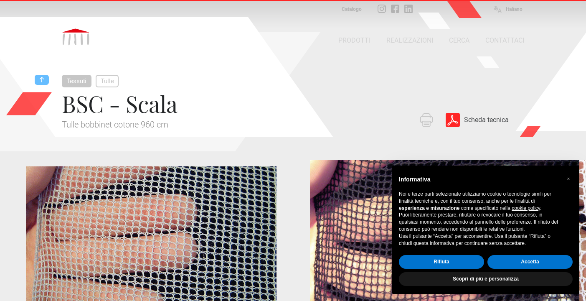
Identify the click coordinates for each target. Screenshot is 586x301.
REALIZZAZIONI (409, 40)
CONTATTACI (504, 40)
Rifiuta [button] (441, 262)
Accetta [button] (530, 262)
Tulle (107, 81)
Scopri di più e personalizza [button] (486, 279)
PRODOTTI (354, 40)
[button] (568, 179)
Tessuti (77, 81)
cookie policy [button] (526, 208)
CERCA (459, 40)
